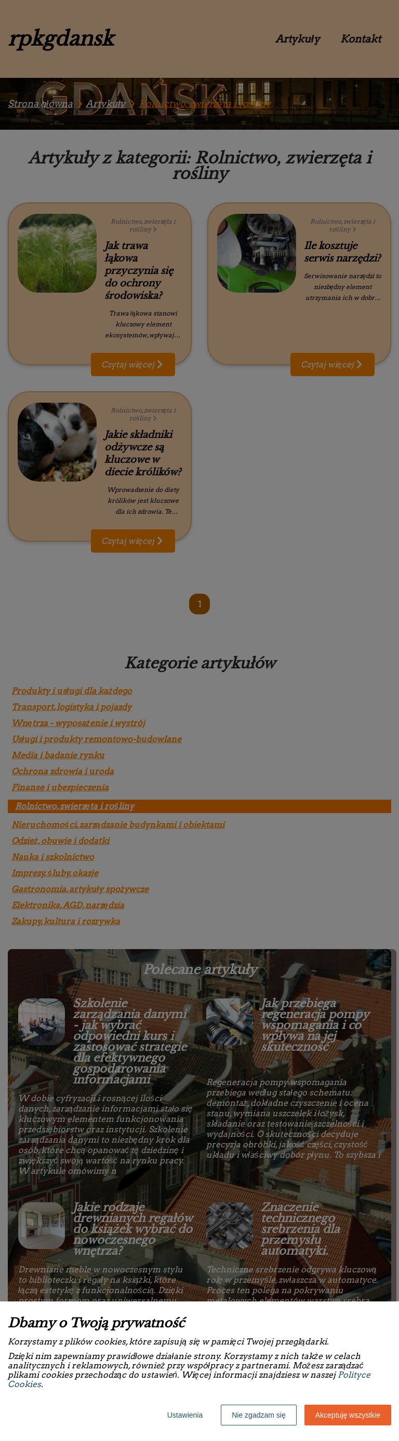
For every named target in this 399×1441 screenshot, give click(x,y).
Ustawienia (185, 1415)
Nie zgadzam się (259, 1415)
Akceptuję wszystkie (347, 1415)
